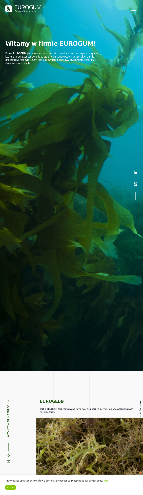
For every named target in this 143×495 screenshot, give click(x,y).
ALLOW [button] (10, 487)
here (106, 480)
